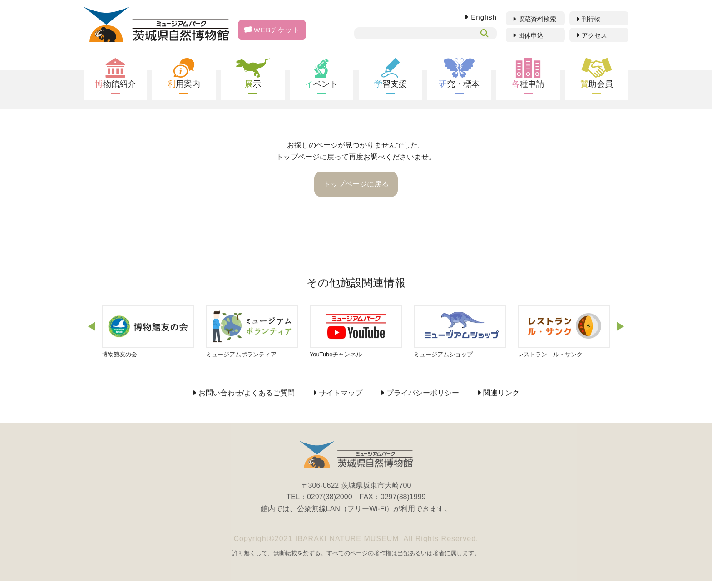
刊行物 (591, 18)
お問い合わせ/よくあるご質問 (246, 393)
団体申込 (531, 35)
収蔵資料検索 (537, 18)
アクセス (594, 35)
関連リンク (501, 393)
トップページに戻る (356, 184)
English (484, 17)
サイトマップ (340, 393)
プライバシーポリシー (422, 393)
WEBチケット (272, 29)
